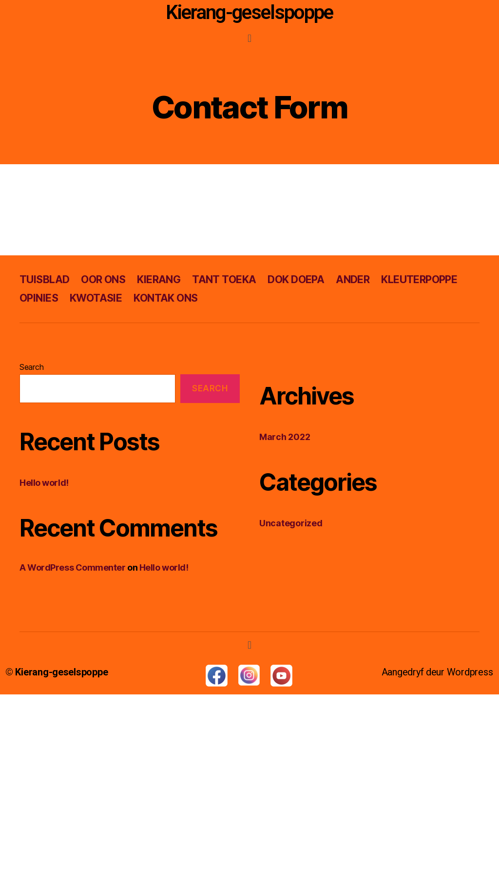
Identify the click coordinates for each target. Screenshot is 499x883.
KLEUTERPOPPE (419, 279)
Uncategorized (291, 523)
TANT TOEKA (224, 279)
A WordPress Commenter (72, 567)
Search (31, 367)
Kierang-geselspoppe (249, 12)
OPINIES (38, 298)
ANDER (352, 279)
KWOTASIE (96, 298)
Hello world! (44, 483)
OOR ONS (103, 279)
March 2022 (284, 437)
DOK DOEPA (296, 279)
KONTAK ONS (165, 298)
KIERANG (158, 279)
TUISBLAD (44, 279)
